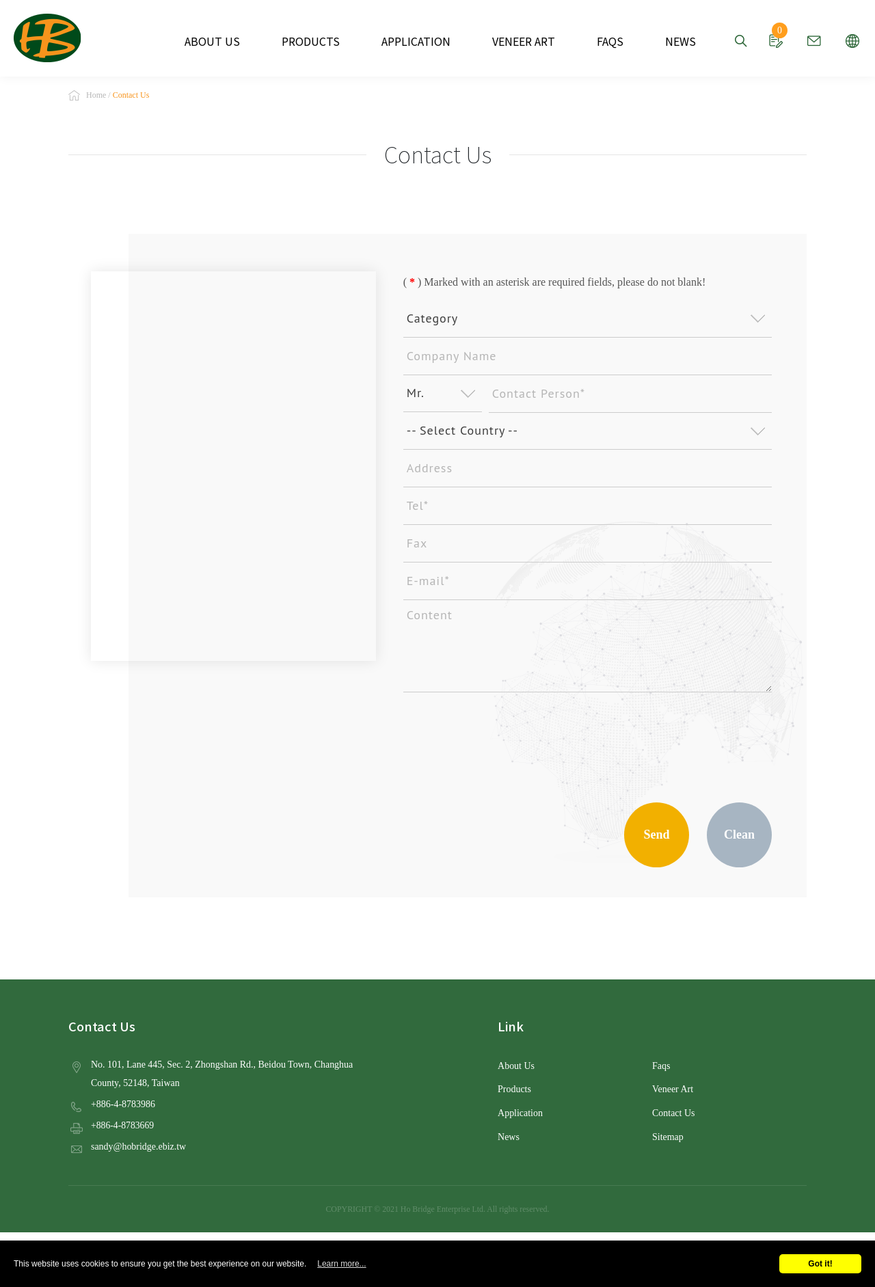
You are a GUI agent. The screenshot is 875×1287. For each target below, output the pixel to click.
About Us (516, 1067)
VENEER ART (515, 41)
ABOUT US (228, 41)
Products (514, 1090)
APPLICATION (416, 41)
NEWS (663, 41)
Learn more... (341, 1264)
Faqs (661, 1067)
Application (520, 1114)
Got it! (820, 1264)
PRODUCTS (319, 41)
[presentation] (507, 741)
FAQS (596, 41)
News (508, 1137)
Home (96, 96)
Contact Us (673, 1114)
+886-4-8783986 (122, 1105)
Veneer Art (672, 1090)
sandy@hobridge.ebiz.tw (138, 1146)
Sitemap (667, 1137)
